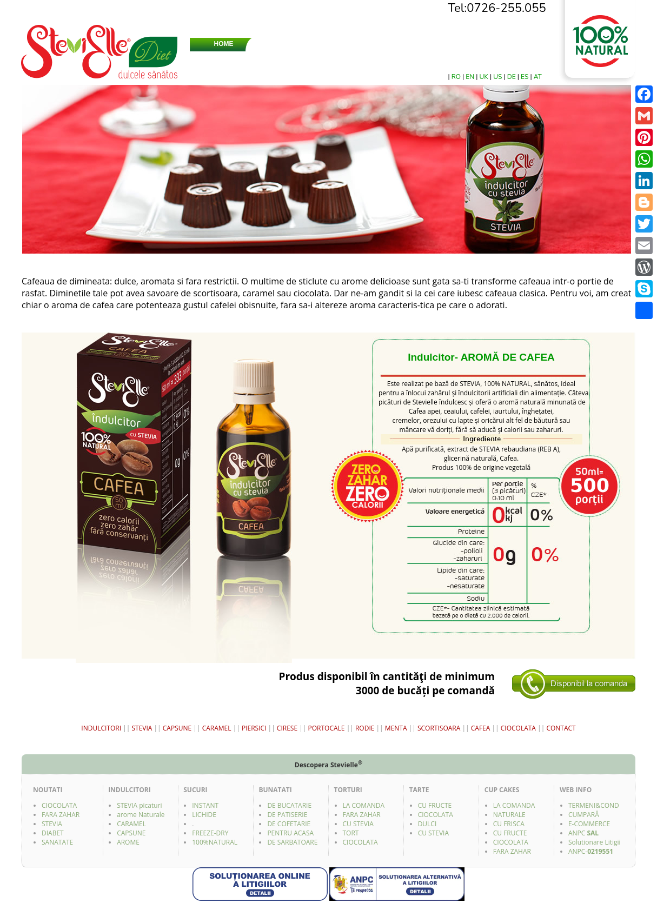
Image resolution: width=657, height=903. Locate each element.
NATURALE (509, 814)
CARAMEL (216, 728)
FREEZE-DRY (210, 833)
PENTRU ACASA (290, 833)
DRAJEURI (223, 59)
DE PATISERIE (287, 814)
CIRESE (287, 728)
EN (471, 76)
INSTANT (205, 805)
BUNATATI (481, 59)
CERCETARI (433, 44)
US (498, 76)
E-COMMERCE (589, 823)
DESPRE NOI (282, 44)
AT (538, 76)
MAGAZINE (484, 44)
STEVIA (330, 44)
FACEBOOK (530, 59)
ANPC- (590, 851)
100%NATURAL (214, 842)
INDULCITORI (101, 728)
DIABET (53, 833)
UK (485, 76)
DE (512, 76)
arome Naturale (140, 814)
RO (457, 76)
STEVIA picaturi (139, 805)
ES (525, 76)
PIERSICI (254, 728)
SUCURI (429, 59)
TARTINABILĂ (327, 59)
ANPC (583, 833)
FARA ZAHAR (60, 814)
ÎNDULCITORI (379, 59)
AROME (128, 842)
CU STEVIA (358, 823)
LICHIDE (204, 814)
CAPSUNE (177, 728)
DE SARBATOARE (292, 842)
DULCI (427, 823)
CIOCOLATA (519, 728)
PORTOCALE (327, 728)
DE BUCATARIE (289, 805)
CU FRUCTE (435, 805)
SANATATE (57, 842)
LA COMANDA (364, 805)
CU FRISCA (509, 823)
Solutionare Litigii (594, 842)
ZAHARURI (383, 44)
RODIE (365, 728)
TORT (351, 833)
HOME (224, 44)
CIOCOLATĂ (271, 59)
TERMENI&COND (593, 805)
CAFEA (481, 728)
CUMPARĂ (583, 814)
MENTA (397, 728)
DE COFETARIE (288, 823)
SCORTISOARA (439, 728)
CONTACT (533, 44)
